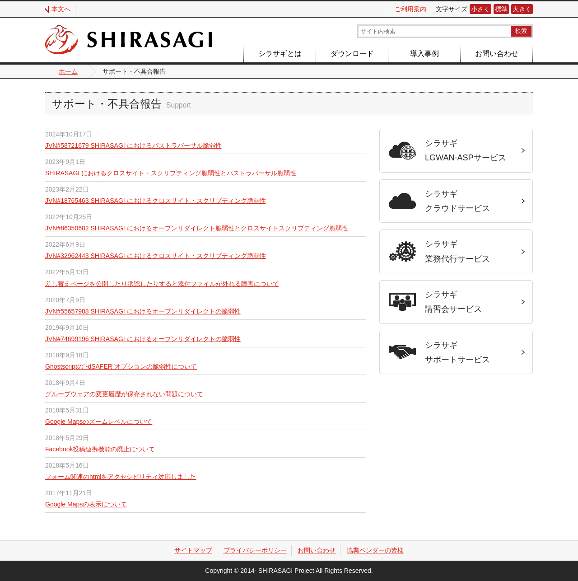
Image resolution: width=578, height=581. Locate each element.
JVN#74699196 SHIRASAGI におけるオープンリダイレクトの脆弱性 (143, 338)
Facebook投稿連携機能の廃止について (100, 449)
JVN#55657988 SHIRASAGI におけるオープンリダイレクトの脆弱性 (143, 311)
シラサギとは (280, 53)
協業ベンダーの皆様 (375, 550)
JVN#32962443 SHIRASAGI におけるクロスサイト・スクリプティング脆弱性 (155, 255)
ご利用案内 (410, 9)
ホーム (68, 71)
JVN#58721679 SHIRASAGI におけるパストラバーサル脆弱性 (133, 145)
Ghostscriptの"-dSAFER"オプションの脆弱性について (121, 366)
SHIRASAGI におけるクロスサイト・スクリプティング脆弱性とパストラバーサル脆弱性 (170, 173)
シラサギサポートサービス (457, 352)
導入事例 (424, 53)
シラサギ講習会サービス (453, 302)
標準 (501, 9)
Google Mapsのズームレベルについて (98, 421)
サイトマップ (193, 550)
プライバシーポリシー (255, 550)
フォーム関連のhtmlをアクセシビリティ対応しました (120, 476)
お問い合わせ (496, 53)
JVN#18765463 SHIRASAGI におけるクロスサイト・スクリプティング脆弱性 (155, 200)
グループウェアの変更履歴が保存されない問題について (124, 394)
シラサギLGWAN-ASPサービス (465, 150)
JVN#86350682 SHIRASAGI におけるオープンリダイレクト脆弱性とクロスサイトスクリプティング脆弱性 (196, 228)
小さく (480, 9)
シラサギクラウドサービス (457, 201)
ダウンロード (352, 53)
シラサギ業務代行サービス (457, 251)
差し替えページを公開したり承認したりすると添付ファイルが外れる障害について (162, 283)
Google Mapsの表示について (86, 504)
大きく (522, 9)
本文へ (60, 9)
